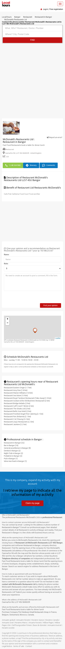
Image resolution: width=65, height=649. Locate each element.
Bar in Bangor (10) (11, 445)
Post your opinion (50, 305)
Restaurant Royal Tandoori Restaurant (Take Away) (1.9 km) (27, 398)
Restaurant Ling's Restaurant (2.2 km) (19, 421)
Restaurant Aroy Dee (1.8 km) (15, 390)
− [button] (7, 323)
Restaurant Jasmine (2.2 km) (15, 424)
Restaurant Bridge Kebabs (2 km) (17, 403)
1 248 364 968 (12, 165)
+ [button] (7, 319)
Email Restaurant (37, 612)
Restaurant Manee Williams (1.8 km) (18, 393)
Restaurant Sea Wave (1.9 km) (16, 395)
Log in (45, 9)
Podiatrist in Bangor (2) (13, 456)
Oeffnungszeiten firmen (22, 625)
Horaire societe (8, 628)
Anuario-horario (35, 622)
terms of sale (18, 646)
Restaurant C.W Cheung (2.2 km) (17, 419)
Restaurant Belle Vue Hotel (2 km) (17, 411)
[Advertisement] (32, 63)
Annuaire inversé (54, 625)
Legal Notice (7, 646)
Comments (48, 165)
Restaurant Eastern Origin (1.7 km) (17, 387)
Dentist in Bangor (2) (12, 450)
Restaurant (8, 149)
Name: (6, 254)
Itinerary (31, 165)
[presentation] (24, 298)
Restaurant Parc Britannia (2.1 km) (17, 416)
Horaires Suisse (37, 620)
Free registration (56, 9)
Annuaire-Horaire (23, 620)
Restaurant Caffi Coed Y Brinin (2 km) (19, 406)
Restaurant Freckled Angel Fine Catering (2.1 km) (23, 414)
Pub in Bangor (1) (11, 458)
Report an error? (54, 137)
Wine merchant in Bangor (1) (15, 461)
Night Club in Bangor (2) (13, 453)
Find (32, 40)
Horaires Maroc (21, 622)
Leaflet (57, 338)
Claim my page (32, 503)
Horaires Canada (52, 620)
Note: (6, 263)
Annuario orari (8, 622)
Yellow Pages (48, 622)
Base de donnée (39, 625)
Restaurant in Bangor (10, 527)
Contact (28, 646)
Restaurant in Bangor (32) (14, 442)
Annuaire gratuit (8, 620)
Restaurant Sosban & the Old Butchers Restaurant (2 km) (27, 400)
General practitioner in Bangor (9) (17, 448)
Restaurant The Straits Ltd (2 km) (17, 408)
